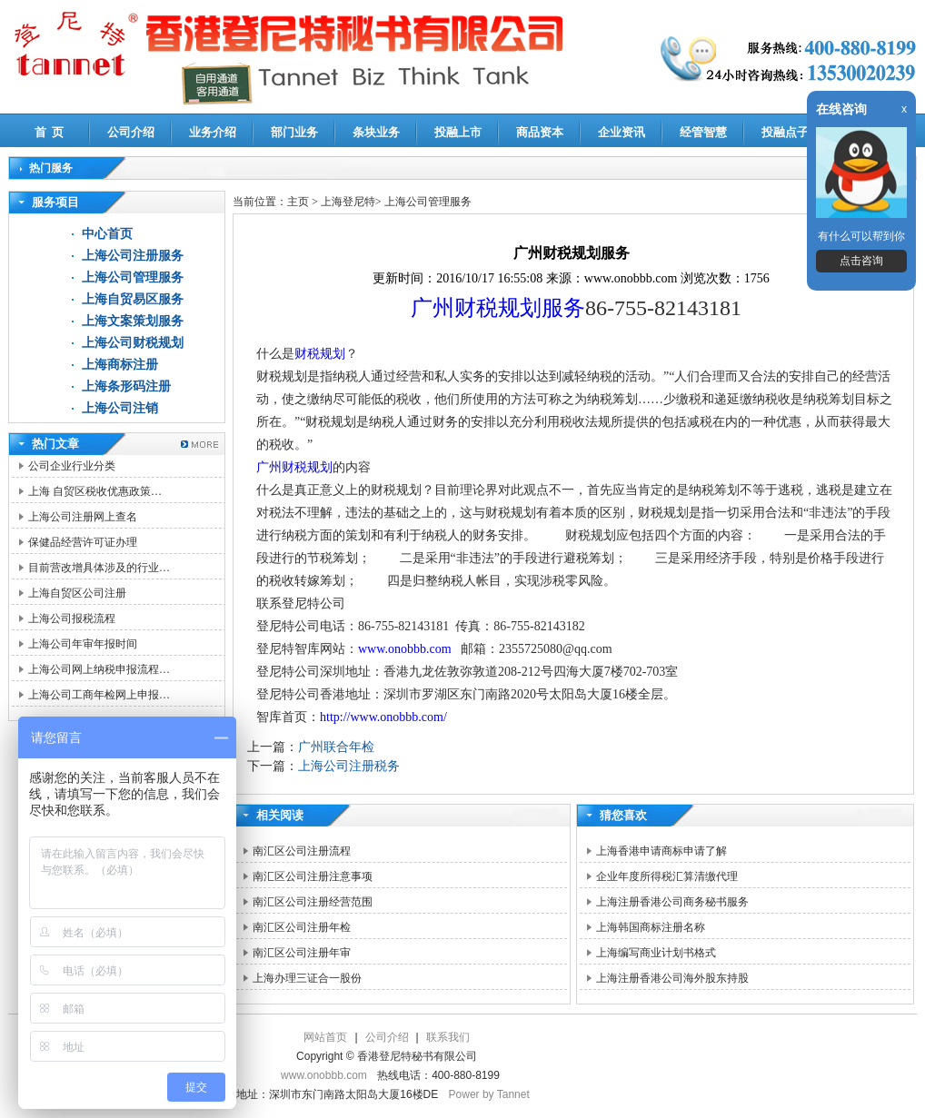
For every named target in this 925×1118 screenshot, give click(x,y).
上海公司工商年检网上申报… (99, 694)
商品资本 (539, 132)
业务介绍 (212, 132)
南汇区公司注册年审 (302, 952)
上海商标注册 (120, 364)
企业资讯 (621, 132)
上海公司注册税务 (349, 766)
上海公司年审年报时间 (82, 644)
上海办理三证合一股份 (307, 978)
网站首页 (325, 1037)
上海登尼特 (348, 201)
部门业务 (294, 132)
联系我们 (448, 1037)
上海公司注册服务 (133, 255)
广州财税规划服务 (498, 308)
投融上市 (458, 132)
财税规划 (319, 354)
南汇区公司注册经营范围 (313, 901)
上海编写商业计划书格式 (656, 952)
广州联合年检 (336, 747)
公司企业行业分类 (71, 466)
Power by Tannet (489, 1094)
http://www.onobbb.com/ (383, 717)
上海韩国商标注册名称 (650, 927)
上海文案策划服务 (133, 321)
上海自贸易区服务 (133, 299)
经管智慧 (703, 132)
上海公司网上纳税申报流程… (99, 669)
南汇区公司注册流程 (302, 851)
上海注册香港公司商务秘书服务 (672, 901)
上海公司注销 (120, 408)
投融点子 (785, 132)
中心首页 (107, 234)
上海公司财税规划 (133, 343)
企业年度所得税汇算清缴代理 (667, 876)
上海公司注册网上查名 (82, 516)
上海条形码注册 (126, 386)
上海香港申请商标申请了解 (661, 851)
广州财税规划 (294, 467)
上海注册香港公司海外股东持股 (672, 978)
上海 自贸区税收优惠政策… (95, 491)
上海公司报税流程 (71, 618)
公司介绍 (130, 132)
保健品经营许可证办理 (82, 542)
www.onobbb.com (405, 649)
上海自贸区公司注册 (77, 593)
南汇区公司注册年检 (302, 927)
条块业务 (376, 132)
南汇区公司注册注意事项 (313, 876)
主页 (298, 201)
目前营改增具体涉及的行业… (99, 567)
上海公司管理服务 (133, 277)
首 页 (50, 132)
